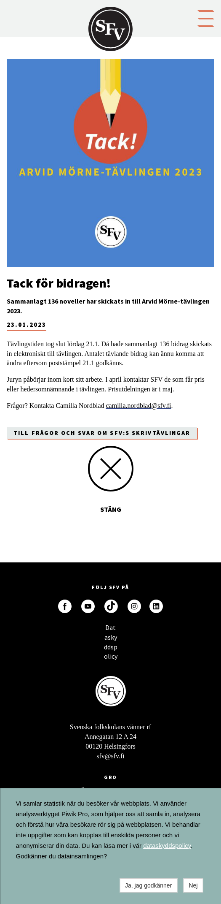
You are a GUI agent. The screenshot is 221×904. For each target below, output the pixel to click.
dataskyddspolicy (167, 845)
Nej (193, 885)
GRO (110, 777)
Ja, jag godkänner (148, 885)
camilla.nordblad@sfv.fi (138, 405)
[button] (205, 18)
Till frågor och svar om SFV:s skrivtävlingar (101, 433)
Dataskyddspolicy (110, 629)
